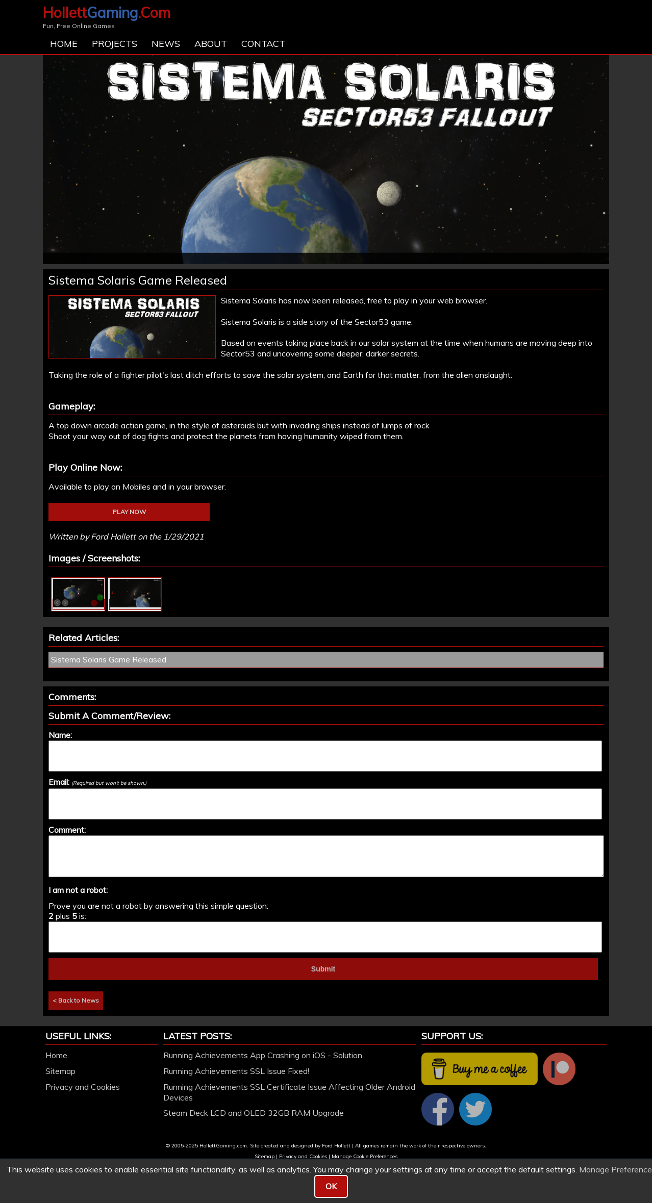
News (166, 43)
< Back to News (76, 1000)
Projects (114, 43)
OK (331, 1186)
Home (64, 43)
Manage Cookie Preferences (364, 1156)
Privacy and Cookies (82, 1087)
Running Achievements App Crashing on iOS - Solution (262, 1055)
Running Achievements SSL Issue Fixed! (236, 1071)
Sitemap (60, 1071)
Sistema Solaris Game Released (108, 659)
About (210, 43)
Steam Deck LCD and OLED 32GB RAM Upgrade (253, 1113)
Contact (263, 43)
